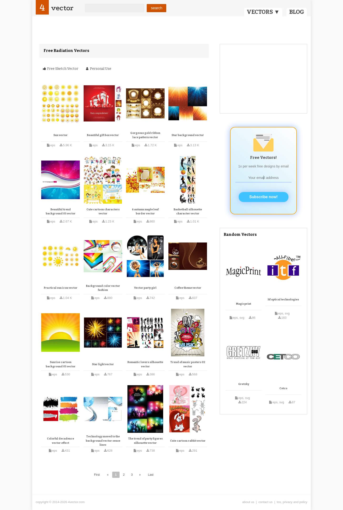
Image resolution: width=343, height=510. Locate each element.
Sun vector (60, 135)
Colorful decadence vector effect (60, 440)
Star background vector (188, 135)
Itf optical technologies (283, 299)
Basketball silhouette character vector (188, 211)
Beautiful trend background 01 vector (61, 211)
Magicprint (243, 303)
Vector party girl (145, 287)
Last (150, 474)
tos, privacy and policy (292, 502)
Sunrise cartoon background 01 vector (61, 364)
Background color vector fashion (103, 288)
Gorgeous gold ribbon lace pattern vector (145, 135)
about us (248, 502)
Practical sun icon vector (60, 287)
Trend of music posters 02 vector (187, 364)
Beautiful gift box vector (103, 135)
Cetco (283, 388)
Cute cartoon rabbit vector (188, 440)
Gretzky (243, 384)
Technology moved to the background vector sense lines (103, 440)
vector (62, 8)
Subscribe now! (263, 197)
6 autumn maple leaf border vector (145, 211)
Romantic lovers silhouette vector (145, 364)
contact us (265, 502)
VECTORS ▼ (263, 12)
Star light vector (103, 364)
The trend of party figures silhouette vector (145, 440)
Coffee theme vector (187, 287)
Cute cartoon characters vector (103, 211)
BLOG (296, 12)
